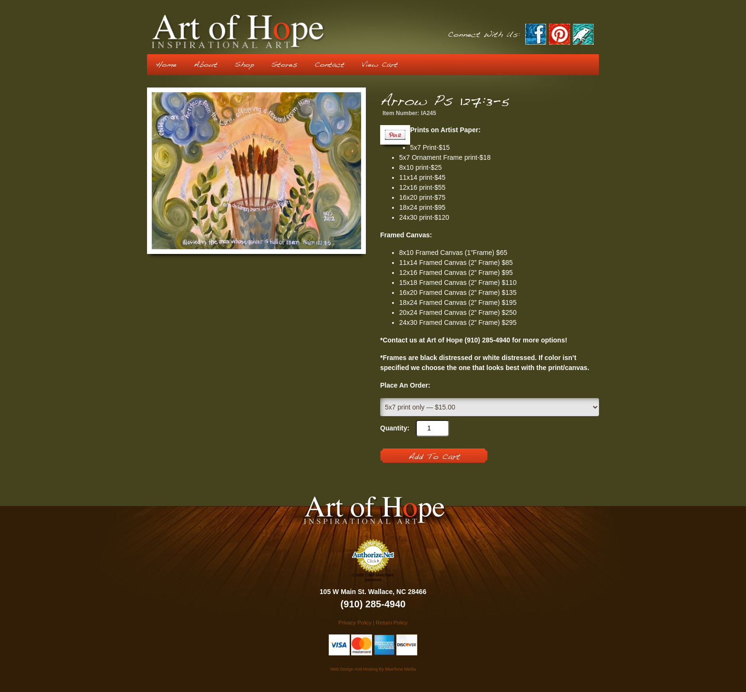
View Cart (380, 64)
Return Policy (392, 622)
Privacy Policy (355, 622)
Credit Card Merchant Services (373, 577)
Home (166, 64)
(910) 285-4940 (373, 604)
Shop (244, 64)
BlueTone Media (400, 669)
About (205, 64)
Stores (284, 64)
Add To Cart (434, 457)
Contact (329, 64)
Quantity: (394, 428)
